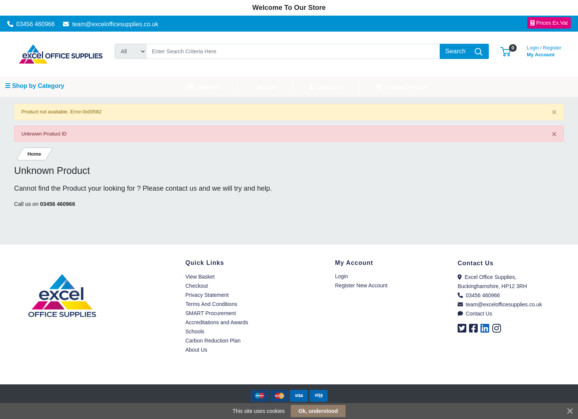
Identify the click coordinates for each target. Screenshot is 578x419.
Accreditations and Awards (217, 322)
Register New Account (361, 285)
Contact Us (475, 314)
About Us (197, 350)
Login (341, 276)
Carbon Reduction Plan (213, 341)
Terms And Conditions (211, 304)
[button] (505, 51)
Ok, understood (318, 411)
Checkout (197, 286)
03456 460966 (31, 24)
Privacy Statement (207, 295)
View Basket (200, 277)
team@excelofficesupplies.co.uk (110, 24)
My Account (544, 50)
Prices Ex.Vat (549, 23)
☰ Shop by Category (34, 86)
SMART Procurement (211, 313)
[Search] (293, 51)
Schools (195, 331)
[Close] (554, 112)
